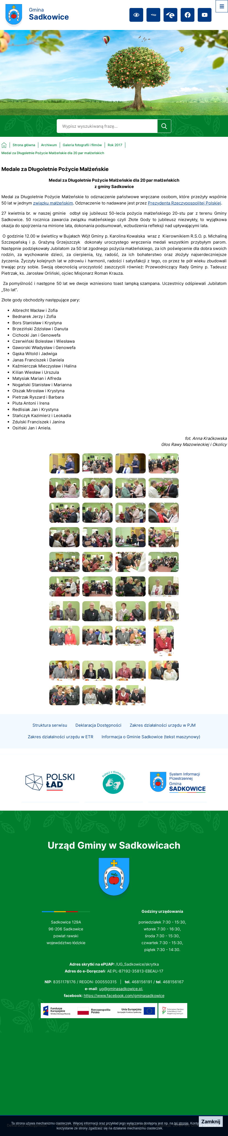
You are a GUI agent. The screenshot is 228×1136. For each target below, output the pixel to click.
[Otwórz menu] (222, 6)
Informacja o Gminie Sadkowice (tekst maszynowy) (151, 746)
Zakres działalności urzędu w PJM (163, 735)
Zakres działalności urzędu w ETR (60, 746)
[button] (64, 472)
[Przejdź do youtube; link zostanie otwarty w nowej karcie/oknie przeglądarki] (204, 15)
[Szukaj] (164, 126)
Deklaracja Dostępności (98, 735)
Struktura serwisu (49, 735)
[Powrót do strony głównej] (18, 145)
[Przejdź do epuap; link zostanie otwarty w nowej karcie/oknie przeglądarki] (170, 15)
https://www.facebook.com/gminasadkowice (124, 995)
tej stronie (181, 1123)
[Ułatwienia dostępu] (136, 15)
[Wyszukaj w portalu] (107, 126)
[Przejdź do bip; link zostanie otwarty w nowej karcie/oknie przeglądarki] (153, 15)
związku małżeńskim (53, 203)
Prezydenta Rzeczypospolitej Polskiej (184, 203)
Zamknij (210, 1121)
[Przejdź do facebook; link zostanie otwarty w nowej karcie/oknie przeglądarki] (187, 15)
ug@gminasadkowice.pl (120, 988)
